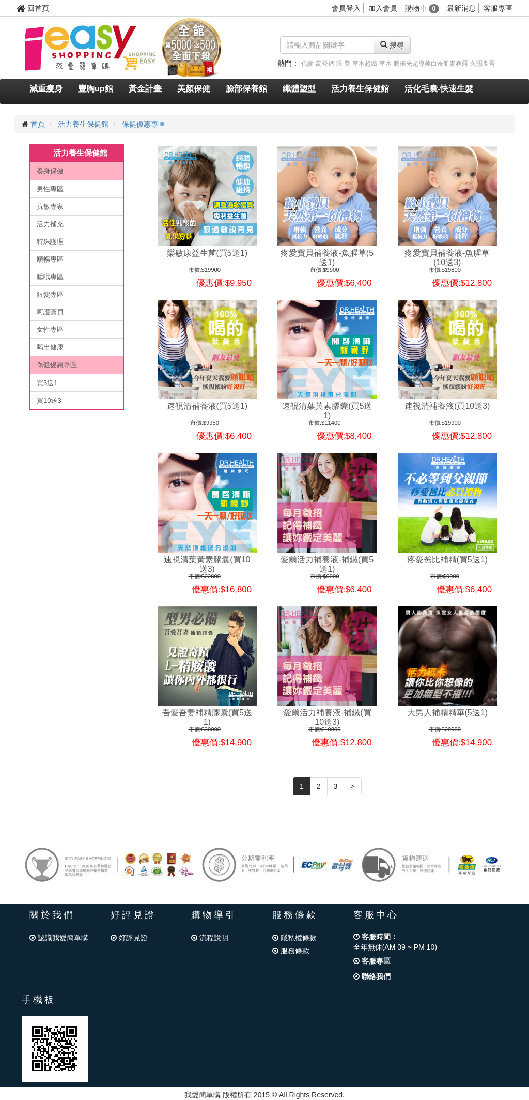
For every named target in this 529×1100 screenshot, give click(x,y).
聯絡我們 (372, 976)
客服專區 (498, 8)
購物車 (422, 8)
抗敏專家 (50, 206)
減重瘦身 (46, 88)
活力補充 (50, 224)
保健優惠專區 (143, 124)
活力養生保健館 (360, 88)
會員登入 (346, 8)
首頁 (37, 124)
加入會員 (382, 8)
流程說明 (209, 938)
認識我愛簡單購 (58, 938)
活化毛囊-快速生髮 (438, 88)
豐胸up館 (95, 88)
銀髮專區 (50, 294)
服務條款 (290, 950)
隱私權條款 (294, 938)
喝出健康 (50, 347)
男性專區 (50, 189)
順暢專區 (50, 259)
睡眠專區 (50, 277)
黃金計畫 (145, 88)
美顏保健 (193, 88)
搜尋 (392, 45)
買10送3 (49, 400)
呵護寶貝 (50, 312)
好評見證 (129, 938)
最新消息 (461, 8)
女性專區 (50, 329)
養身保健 (50, 171)
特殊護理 (50, 242)
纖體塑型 (299, 88)
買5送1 (47, 383)
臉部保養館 (246, 88)
